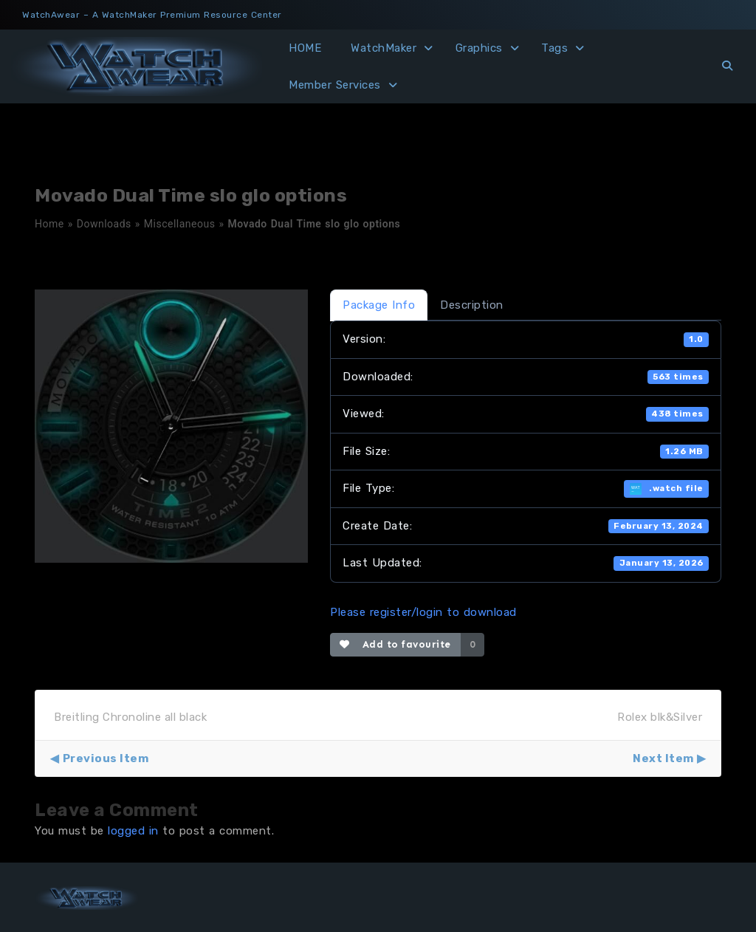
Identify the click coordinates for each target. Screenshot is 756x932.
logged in (133, 830)
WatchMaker (383, 48)
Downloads (104, 224)
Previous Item (106, 758)
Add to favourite (395, 644)
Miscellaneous (180, 224)
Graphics (479, 48)
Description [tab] (472, 305)
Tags (554, 48)
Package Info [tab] (379, 305)
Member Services (335, 85)
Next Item (663, 758)
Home (49, 224)
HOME (305, 48)
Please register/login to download (423, 612)
